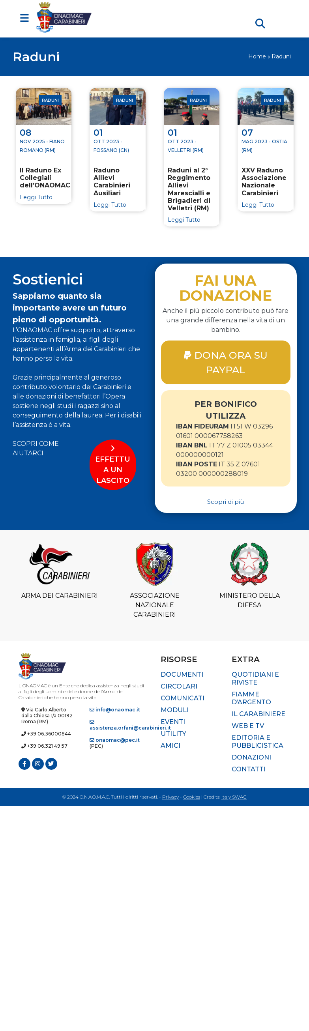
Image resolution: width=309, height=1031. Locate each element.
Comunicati (182, 698)
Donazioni (251, 757)
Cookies (191, 797)
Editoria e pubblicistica (257, 741)
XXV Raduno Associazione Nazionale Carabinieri (264, 182)
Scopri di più (225, 502)
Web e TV (248, 726)
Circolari (179, 686)
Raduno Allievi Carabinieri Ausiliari (112, 182)
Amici (170, 745)
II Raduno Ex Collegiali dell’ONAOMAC (44, 178)
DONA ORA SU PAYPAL (226, 362)
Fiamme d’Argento (251, 698)
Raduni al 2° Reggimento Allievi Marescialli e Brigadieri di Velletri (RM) (189, 189)
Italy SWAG (234, 797)
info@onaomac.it (115, 710)
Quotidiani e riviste (255, 678)
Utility (173, 733)
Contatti (249, 769)
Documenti (182, 674)
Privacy (170, 797)
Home (257, 56)
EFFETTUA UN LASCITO (112, 465)
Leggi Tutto (36, 197)
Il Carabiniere (258, 714)
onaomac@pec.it (115, 740)
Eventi (173, 722)
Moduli (175, 710)
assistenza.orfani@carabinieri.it (130, 725)
